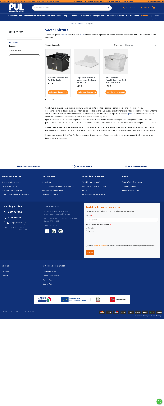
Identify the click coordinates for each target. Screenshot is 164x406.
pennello (132, 113)
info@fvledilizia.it (14, 222)
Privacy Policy (48, 280)
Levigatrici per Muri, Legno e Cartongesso (58, 186)
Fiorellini (63, 34)
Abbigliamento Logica (130, 190)
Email (89, 216)
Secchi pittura (16, 32)
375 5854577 (14, 218)
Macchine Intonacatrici (91, 182)
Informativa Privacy (100, 246)
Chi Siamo (5, 271)
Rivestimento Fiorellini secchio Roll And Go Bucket (115, 80)
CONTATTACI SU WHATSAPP (25, 1)
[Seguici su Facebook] (47, 231)
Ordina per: (118, 45)
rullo (82, 34)
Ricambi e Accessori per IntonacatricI (96, 186)
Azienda (91, 231)
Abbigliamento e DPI (11, 176)
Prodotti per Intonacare (93, 176)
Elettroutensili (48, 176)
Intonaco (85, 190)
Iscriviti (90, 252)
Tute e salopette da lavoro (12, 190)
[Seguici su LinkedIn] (54, 231)
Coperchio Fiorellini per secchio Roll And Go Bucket (86, 80)
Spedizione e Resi (49, 271)
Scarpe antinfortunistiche (11, 182)
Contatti (5, 275)
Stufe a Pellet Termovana (132, 182)
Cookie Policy (48, 284)
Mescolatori (46, 182)
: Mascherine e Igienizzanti (15, 194)
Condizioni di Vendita (51, 275)
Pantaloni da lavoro (9, 186)
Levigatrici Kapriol (129, 186)
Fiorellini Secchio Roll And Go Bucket (58, 79)
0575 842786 (15, 212)
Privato (91, 228)
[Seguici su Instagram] (60, 231)
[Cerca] (72, 8)
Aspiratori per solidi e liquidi (52, 190)
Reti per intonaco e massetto (93, 194)
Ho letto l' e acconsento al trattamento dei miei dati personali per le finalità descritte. (121, 245)
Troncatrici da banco (50, 194)
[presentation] (103, 237)
